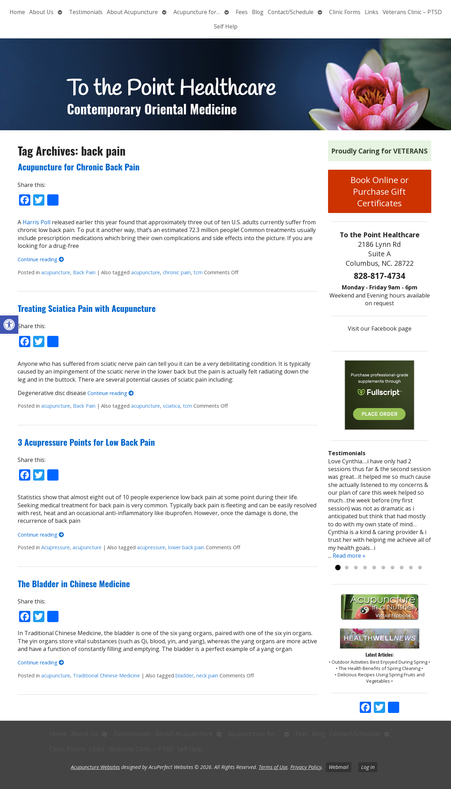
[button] (9, 324)
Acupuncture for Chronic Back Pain (79, 166)
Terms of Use (273, 767)
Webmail (338, 767)
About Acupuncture (132, 12)
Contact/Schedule (291, 12)
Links (371, 12)
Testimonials (86, 12)
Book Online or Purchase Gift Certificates (380, 191)
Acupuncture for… (196, 12)
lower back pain (186, 547)
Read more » (349, 555)
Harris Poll (36, 222)
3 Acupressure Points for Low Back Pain (86, 442)
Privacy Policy (306, 767)
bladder (184, 675)
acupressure (151, 547)
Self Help (225, 26)
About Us (41, 12)
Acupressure (55, 547)
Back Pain (84, 272)
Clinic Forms (344, 12)
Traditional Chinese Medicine (106, 675)
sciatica (171, 405)
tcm (198, 272)
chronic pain (177, 272)
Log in (368, 767)
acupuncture (55, 272)
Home (17, 12)
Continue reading (41, 259)
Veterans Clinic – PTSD (412, 12)
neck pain (207, 675)
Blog (258, 12)
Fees (242, 12)
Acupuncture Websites (95, 767)
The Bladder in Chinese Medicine (74, 583)
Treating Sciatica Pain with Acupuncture (86, 308)
